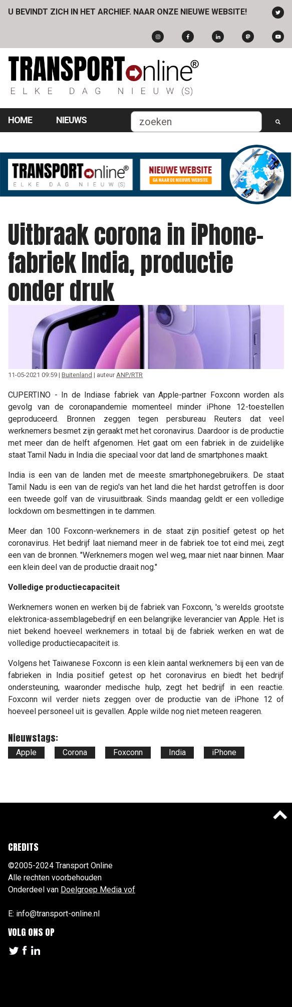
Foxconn (128, 752)
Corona (75, 752)
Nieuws (71, 120)
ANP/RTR (129, 375)
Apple (26, 752)
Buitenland (77, 375)
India (177, 752)
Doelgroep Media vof (98, 889)
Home (20, 120)
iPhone (224, 752)
